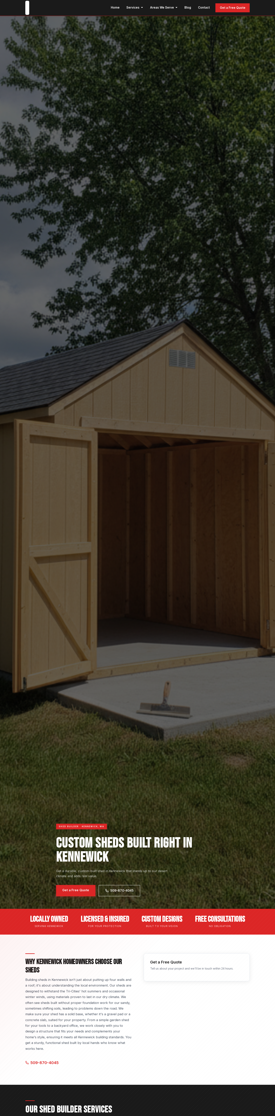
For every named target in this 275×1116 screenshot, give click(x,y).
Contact (204, 7)
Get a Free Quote (232, 8)
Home (115, 7)
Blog (187, 7)
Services (134, 7)
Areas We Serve (164, 7)
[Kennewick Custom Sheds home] (27, 8)
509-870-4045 (119, 890)
